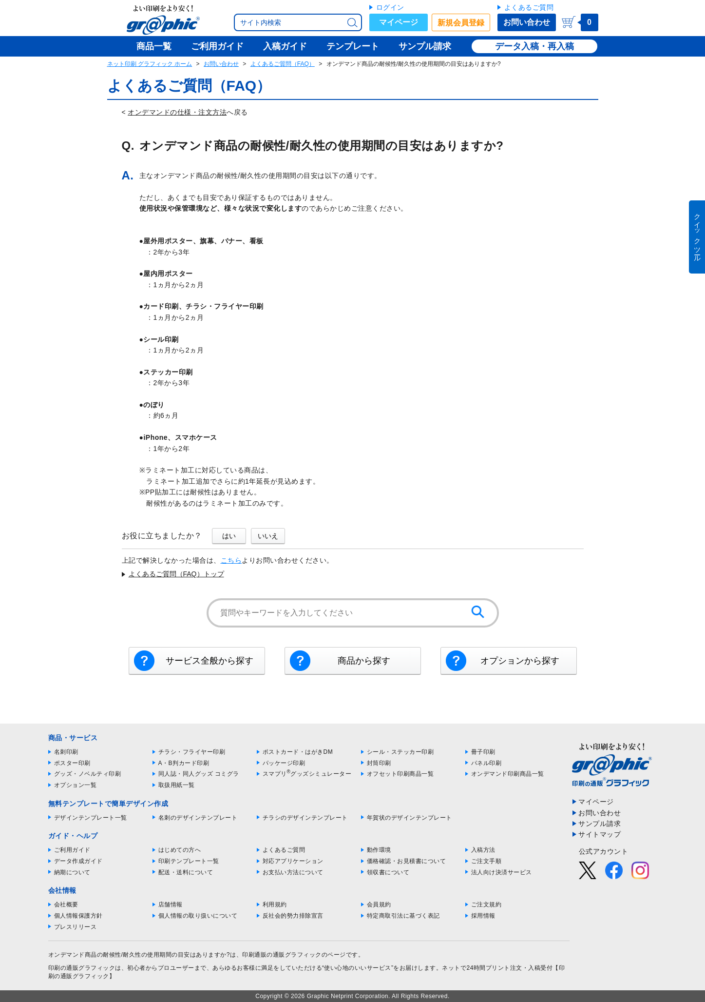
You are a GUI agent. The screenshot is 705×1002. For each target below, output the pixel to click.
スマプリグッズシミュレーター (307, 773)
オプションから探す (519, 661)
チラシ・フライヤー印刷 (192, 751)
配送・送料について (185, 872)
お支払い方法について (293, 872)
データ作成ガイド (78, 861)
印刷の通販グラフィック (81, 967)
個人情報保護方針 (78, 915)
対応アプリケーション (293, 861)
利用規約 (275, 904)
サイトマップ (599, 834)
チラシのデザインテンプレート (305, 817)
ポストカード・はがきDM (298, 751)
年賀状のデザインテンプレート (409, 817)
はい (229, 536)
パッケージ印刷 (284, 763)
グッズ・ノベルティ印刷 (87, 773)
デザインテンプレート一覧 (90, 817)
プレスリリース (75, 926)
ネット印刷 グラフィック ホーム (149, 63)
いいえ (268, 536)
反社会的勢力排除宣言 (293, 915)
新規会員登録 (461, 23)
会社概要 (66, 904)
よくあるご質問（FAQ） (282, 63)
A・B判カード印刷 (184, 763)
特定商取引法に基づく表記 (403, 915)
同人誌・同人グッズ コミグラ (198, 773)
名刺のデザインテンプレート (198, 817)
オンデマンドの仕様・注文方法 (177, 112)
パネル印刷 (486, 763)
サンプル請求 (599, 823)
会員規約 (379, 904)
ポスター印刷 (72, 763)
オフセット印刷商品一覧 (400, 773)
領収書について (388, 872)
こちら (231, 560)
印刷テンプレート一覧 (188, 861)
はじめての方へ (179, 849)
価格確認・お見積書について (406, 861)
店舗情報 (170, 904)
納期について (72, 872)
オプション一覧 (75, 785)
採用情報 (483, 915)
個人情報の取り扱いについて (198, 915)
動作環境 (379, 849)
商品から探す (364, 661)
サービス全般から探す (209, 661)
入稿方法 (483, 849)
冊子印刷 (483, 751)
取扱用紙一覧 (176, 785)
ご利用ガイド (72, 849)
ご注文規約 (486, 904)
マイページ (398, 22)
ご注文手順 (486, 861)
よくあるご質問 (529, 7)
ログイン (390, 7)
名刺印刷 (66, 751)
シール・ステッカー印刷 (400, 751)
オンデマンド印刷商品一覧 (507, 773)
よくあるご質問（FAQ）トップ (176, 574)
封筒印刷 (379, 763)
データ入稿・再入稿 (534, 46)
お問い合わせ (526, 22)
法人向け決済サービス (501, 872)
